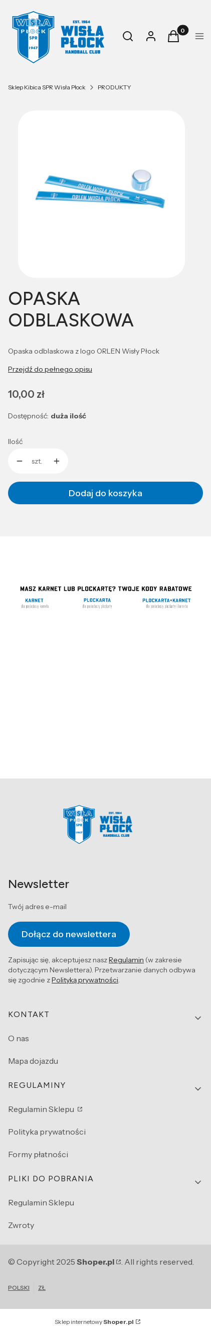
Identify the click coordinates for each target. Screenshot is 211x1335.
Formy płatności (38, 1154)
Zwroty (21, 1225)
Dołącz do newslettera (69, 934)
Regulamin (126, 960)
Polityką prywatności (85, 980)
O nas (18, 1038)
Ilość (15, 441)
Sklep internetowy (94, 1321)
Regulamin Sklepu (42, 1109)
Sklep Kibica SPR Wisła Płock (47, 87)
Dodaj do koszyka (105, 493)
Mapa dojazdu (33, 1061)
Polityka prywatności (47, 1132)
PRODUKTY (114, 87)
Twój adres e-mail (37, 906)
